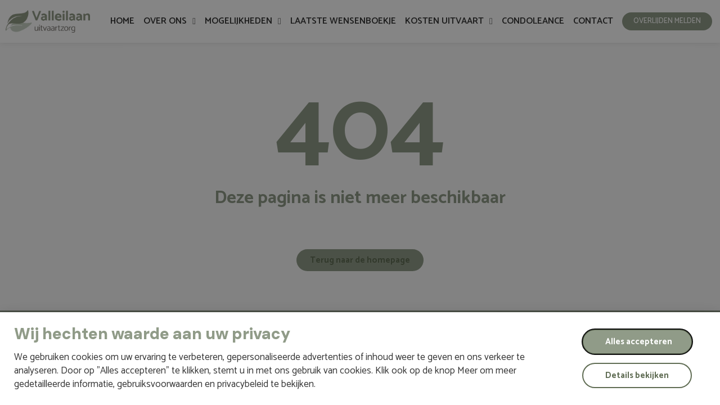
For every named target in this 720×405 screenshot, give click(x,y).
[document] (360, 202)
